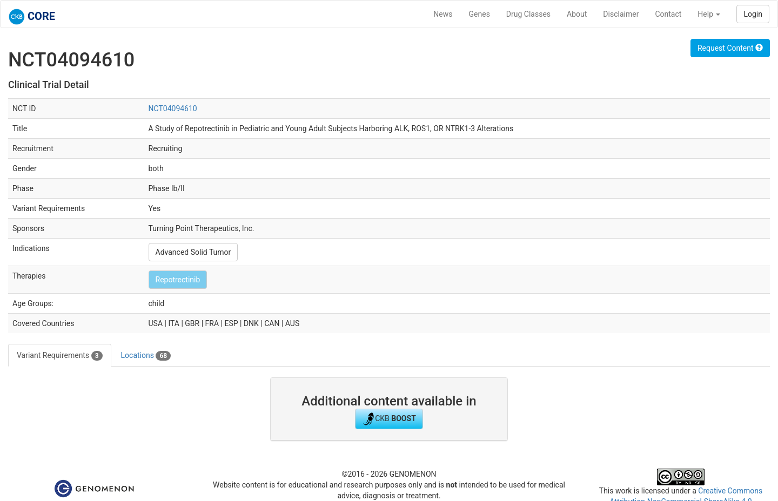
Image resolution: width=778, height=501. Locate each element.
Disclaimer (621, 14)
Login (752, 14)
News (442, 14)
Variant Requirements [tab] (60, 356)
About (577, 14)
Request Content (730, 48)
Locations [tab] (146, 356)
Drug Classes (528, 14)
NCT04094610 (173, 108)
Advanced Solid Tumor (193, 252)
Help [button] (708, 14)
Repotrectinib (178, 279)
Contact (668, 14)
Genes (479, 14)
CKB (389, 418)
